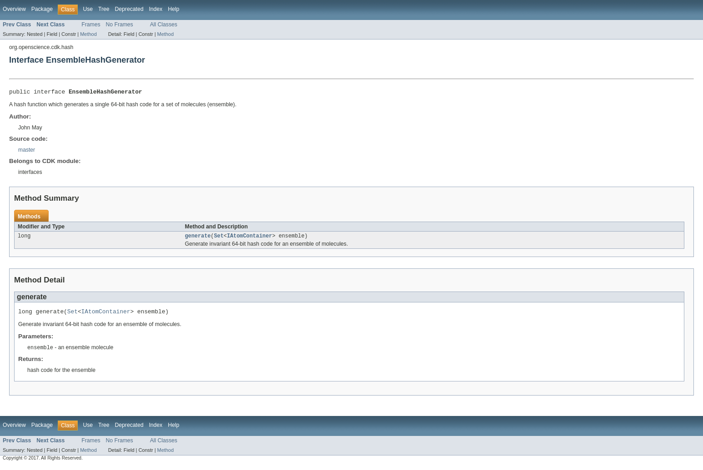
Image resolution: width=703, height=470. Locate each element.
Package (42, 9)
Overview (14, 9)
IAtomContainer (249, 238)
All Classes (163, 24)
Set (218, 238)
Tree (104, 9)
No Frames (119, 24)
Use (88, 9)
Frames (90, 24)
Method (88, 34)
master (26, 151)
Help (173, 9)
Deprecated (129, 9)
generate (198, 238)
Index (155, 9)
